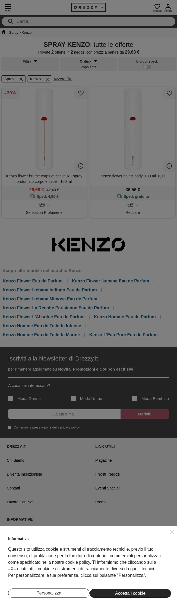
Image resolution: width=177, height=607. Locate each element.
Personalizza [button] (48, 593)
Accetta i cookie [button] (130, 593)
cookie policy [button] (77, 562)
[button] (172, 532)
